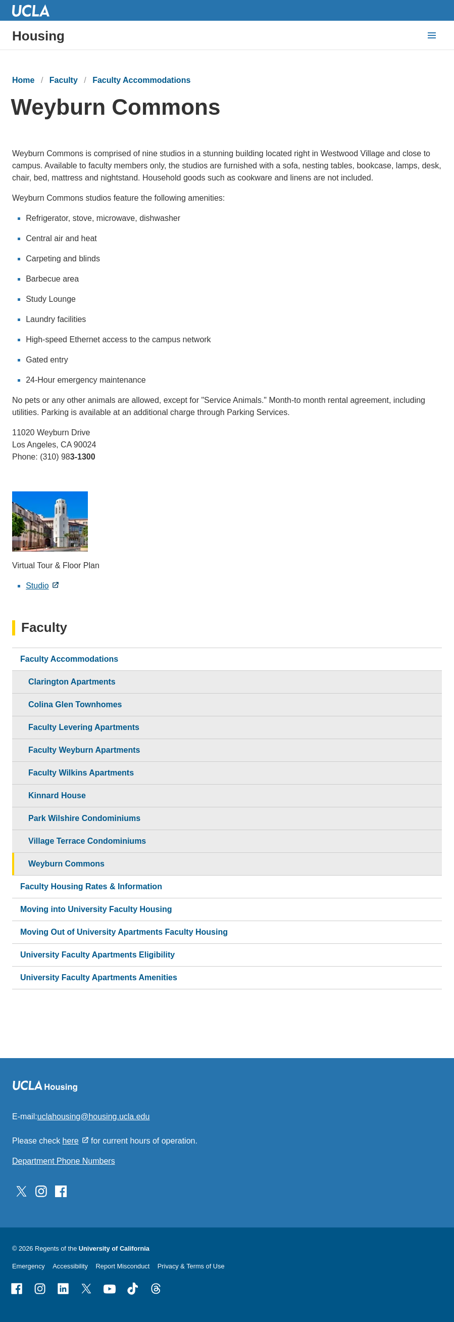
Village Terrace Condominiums (87, 841)
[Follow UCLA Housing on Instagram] (41, 1191)
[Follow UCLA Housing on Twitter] (21, 1191)
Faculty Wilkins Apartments (81, 772)
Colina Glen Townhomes (75, 704)
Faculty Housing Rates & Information (91, 886)
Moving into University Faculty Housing (96, 909)
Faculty (63, 80)
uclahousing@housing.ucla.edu (93, 1116)
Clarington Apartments (72, 681)
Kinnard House (57, 795)
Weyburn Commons (66, 863)
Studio (37, 585)
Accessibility (70, 1266)
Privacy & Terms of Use (191, 1266)
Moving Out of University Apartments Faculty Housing (124, 932)
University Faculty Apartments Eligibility (97, 954)
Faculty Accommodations (141, 80)
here (71, 1140)
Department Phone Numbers (63, 1161)
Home (23, 80)
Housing (38, 35)
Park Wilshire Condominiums (84, 818)
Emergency (28, 1266)
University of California (114, 1248)
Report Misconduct (123, 1266)
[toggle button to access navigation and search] (432, 35)
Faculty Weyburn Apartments (84, 750)
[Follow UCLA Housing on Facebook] (61, 1191)
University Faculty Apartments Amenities (98, 977)
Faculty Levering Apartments (83, 727)
